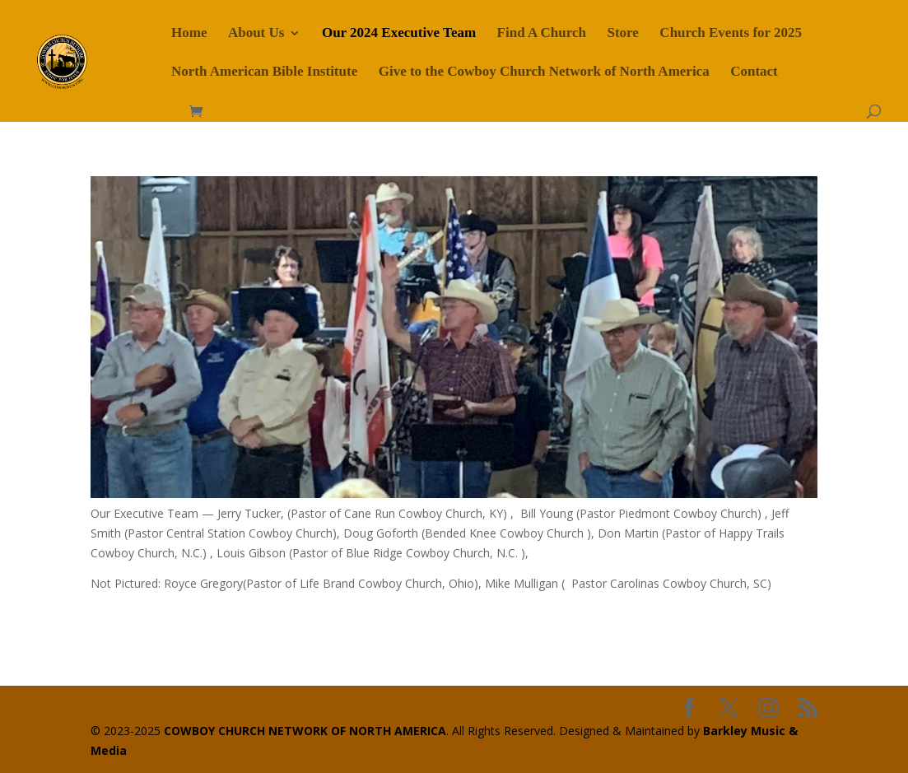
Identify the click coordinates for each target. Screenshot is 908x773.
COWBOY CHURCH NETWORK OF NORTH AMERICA (305, 730)
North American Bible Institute (264, 72)
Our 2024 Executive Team (399, 33)
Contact (754, 72)
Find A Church (541, 33)
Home (189, 33)
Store (622, 33)
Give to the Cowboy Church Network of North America (544, 72)
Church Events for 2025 (730, 33)
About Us (256, 33)
